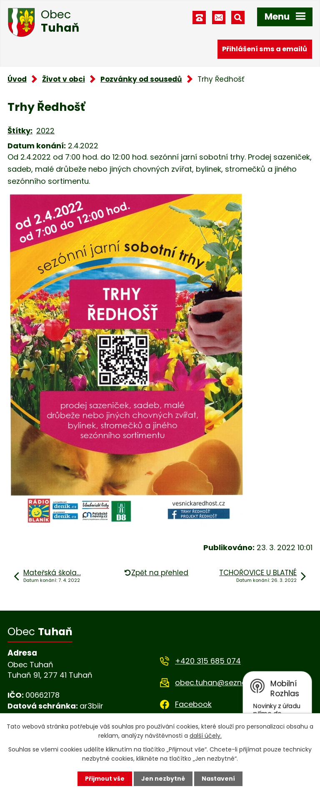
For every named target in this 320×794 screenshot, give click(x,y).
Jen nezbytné (163, 778)
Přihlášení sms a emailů (264, 49)
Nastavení (218, 778)
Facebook (193, 704)
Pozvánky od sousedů (141, 79)
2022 (45, 130)
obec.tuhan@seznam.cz (219, 682)
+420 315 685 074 (208, 661)
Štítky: (20, 130)
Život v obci (63, 79)
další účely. (206, 735)
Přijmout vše (105, 778)
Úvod (17, 79)
